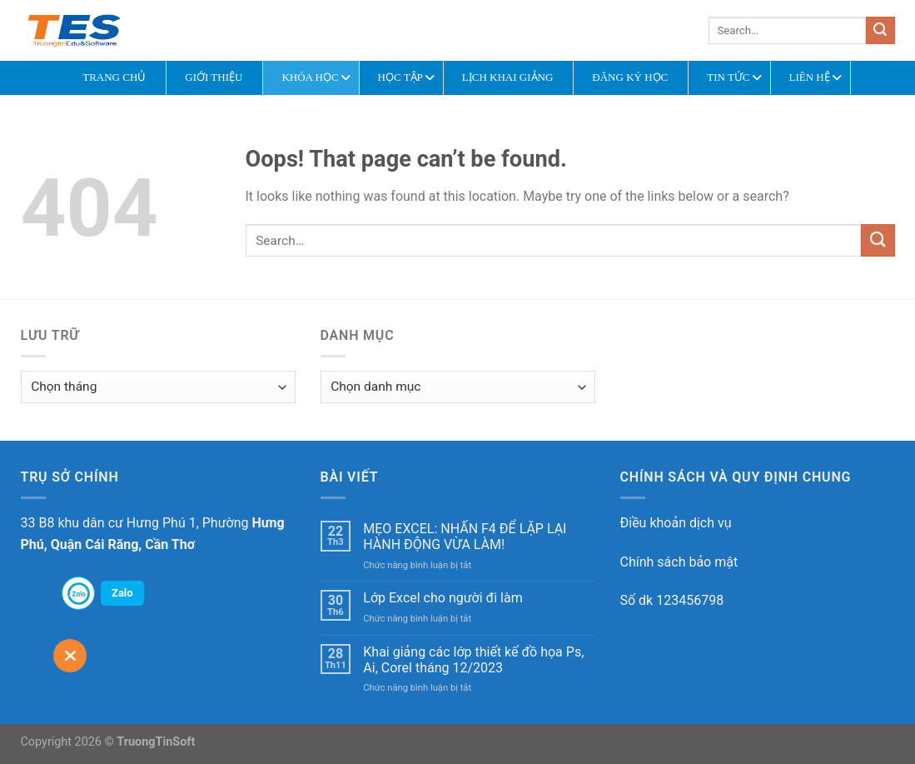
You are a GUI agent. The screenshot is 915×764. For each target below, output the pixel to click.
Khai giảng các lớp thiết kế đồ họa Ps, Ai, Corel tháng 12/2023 (473, 660)
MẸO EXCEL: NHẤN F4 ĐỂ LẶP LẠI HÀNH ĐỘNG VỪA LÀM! (464, 536)
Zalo (122, 593)
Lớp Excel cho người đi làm (442, 598)
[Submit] (880, 31)
